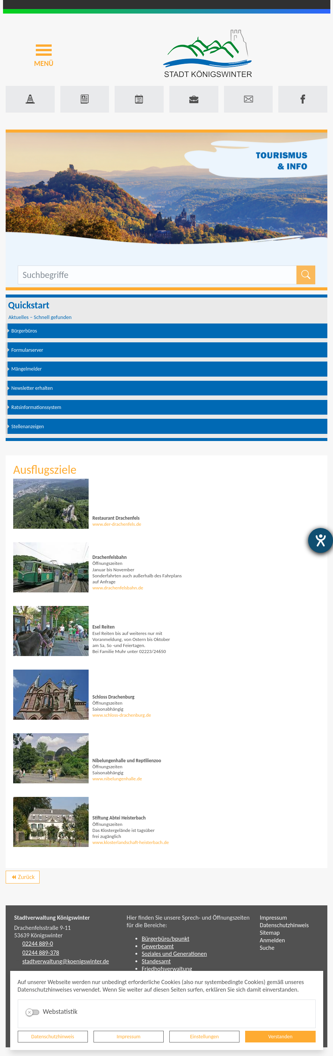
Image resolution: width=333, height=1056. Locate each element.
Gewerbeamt (158, 946)
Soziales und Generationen (174, 953)
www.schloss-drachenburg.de (121, 715)
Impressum (128, 1036)
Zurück (22, 878)
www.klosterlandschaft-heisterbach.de (130, 842)
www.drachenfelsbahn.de (117, 588)
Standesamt (156, 961)
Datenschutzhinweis (52, 1036)
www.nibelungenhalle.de (117, 778)
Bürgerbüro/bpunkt (165, 938)
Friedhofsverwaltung (167, 968)
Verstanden (280, 1036)
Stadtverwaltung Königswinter (52, 917)
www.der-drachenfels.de (116, 524)
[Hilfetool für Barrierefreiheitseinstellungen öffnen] (320, 540)
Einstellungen (204, 1036)
